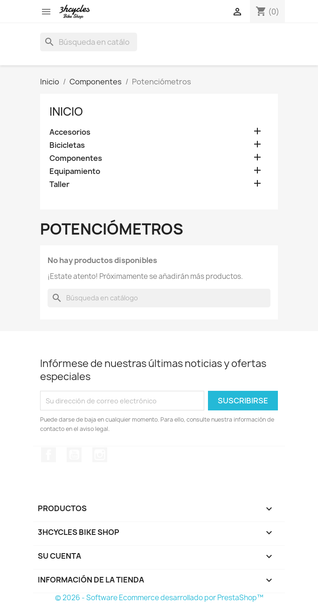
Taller (59, 184)
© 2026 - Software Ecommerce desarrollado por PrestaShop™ (159, 598)
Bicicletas (67, 145)
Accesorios (69, 132)
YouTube (74, 454)
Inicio (66, 111)
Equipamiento (74, 171)
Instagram (99, 454)
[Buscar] (88, 42)
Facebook (48, 454)
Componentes (75, 158)
